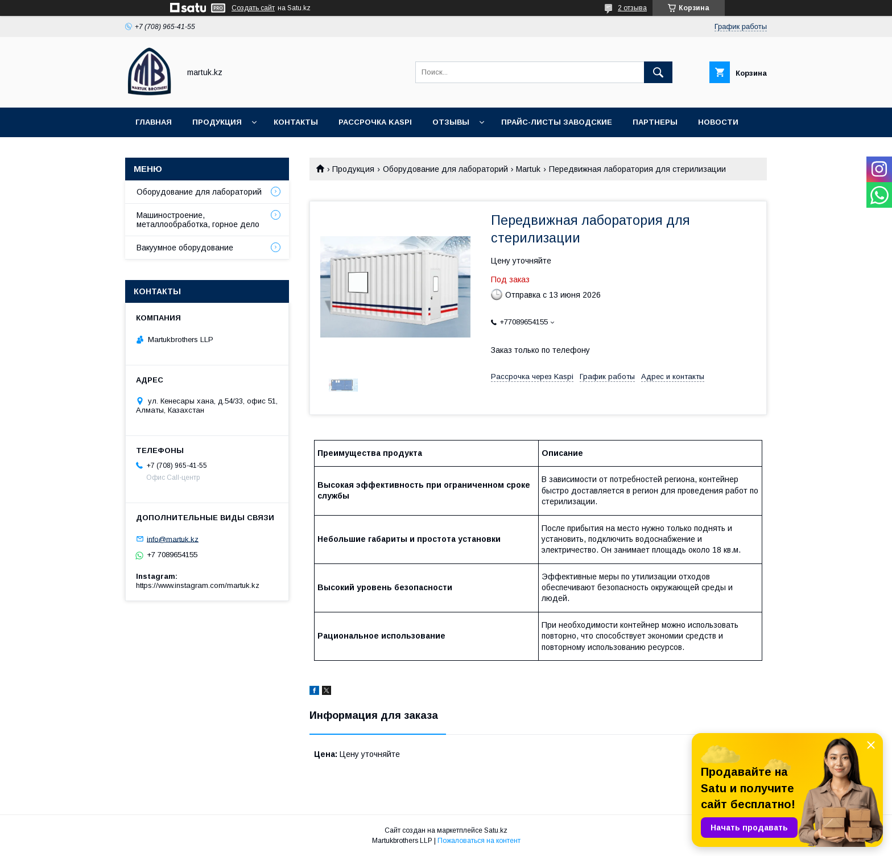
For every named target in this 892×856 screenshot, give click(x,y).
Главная (153, 122)
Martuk (528, 169)
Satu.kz (495, 830)
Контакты (296, 122)
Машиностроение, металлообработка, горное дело (198, 220)
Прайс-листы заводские (556, 122)
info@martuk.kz (173, 538)
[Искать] (658, 72)
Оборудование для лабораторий (445, 169)
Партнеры (655, 122)
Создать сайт (253, 8)
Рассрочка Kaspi (375, 122)
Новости (718, 122)
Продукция (217, 122)
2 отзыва (632, 8)
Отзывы (450, 122)
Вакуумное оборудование (185, 247)
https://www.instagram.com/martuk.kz (197, 585)
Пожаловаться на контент (479, 841)
